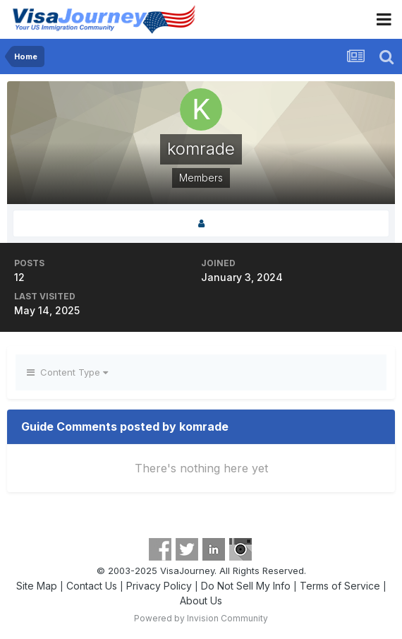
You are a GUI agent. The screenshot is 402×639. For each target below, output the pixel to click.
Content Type (67, 372)
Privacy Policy (159, 586)
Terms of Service (340, 586)
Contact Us (91, 586)
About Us (201, 601)
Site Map (36, 586)
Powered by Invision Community (201, 618)
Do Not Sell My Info (246, 586)
